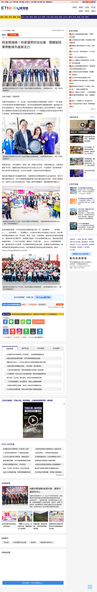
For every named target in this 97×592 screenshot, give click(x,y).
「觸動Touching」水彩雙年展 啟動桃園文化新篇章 (25, 526)
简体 (2, 2)
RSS (90, 2)
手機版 (7, 2)
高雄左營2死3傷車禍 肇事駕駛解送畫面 (89, 139)
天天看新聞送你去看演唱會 (85, 188)
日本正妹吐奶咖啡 (89, 171)
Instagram (77, 258)
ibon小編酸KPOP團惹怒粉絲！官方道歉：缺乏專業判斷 (81, 61)
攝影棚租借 (49, 2)
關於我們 (84, 239)
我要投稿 (72, 239)
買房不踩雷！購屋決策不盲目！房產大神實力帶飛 (86, 210)
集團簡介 (90, 239)
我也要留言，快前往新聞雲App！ (33, 583)
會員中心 (27, 2)
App (11, 2)
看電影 (75, 7)
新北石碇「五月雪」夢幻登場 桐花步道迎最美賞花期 (24, 378)
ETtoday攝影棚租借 (83, 223)
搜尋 (80, 2)
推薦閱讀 (9, 348)
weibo (92, 2)
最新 (2, 17)
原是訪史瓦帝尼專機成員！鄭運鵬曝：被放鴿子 (81, 73)
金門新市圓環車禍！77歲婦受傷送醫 (16, 453)
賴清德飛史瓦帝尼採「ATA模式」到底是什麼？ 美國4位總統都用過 (81, 87)
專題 (18, 17)
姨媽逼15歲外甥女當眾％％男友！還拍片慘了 (82, 47)
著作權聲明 (73, 247)
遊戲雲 (93, 11)
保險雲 (87, 11)
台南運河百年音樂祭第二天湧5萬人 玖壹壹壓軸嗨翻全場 (25, 354)
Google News (95, 2)
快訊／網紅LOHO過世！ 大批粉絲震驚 (83, 92)
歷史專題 (21, 2)
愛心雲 (93, 7)
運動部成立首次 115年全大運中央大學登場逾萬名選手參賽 (26, 362)
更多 (93, 109)
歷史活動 (15, 2)
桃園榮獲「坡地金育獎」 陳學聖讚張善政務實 (40, 526)
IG (88, 2)
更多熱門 (60, 475)
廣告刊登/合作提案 (75, 242)
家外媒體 (33, 2)
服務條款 (91, 244)
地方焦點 (13, 35)
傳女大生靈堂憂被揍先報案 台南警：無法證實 (81, 35)
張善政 (33, 542)
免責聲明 (79, 247)
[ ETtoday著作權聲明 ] (35, 337)
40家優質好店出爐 (19, 542)
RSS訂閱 (72, 250)
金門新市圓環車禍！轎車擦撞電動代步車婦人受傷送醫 (26, 370)
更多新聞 (59, 304)
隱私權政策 (85, 244)
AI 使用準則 (86, 247)
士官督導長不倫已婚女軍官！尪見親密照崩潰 (81, 81)
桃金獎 (6, 542)
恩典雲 (81, 11)
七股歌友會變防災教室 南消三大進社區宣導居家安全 (24, 385)
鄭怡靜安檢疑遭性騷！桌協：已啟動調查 (81, 96)
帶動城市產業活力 (46, 542)
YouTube (86, 2)
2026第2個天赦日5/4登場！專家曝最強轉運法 (82, 105)
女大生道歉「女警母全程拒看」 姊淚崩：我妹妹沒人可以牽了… (89, 150)
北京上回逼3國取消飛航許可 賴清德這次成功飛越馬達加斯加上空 (82, 67)
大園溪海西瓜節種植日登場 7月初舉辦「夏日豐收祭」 (25, 366)
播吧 (14, 17)
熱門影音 (25, 348)
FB (83, 2)
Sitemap (78, 244)
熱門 (10, 17)
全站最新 (56, 348)
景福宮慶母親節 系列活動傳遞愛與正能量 (17, 460)
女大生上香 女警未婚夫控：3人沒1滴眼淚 (82, 52)
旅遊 (35, 17)
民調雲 (81, 7)
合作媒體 (91, 242)
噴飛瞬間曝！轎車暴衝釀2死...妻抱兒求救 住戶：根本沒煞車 (89, 162)
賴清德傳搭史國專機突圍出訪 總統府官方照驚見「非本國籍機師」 (35, 314)
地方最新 (40, 348)
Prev (63, 314)
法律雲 (87, 7)
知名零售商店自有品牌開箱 (85, 198)
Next (60, 314)
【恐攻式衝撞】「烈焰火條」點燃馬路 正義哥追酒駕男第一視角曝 (27, 400)
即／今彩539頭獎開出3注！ (79, 57)
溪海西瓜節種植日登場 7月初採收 (15, 464)
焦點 (6, 17)
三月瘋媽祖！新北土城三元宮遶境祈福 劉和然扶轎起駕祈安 (26, 374)
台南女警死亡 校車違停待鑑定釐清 (46, 453)
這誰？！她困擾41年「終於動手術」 (82, 101)
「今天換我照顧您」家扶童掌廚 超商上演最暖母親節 (24, 381)
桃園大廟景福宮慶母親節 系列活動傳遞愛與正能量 (23, 358)
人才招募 (78, 239)
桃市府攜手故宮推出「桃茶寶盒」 (9, 525)
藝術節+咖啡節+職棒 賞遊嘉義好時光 (47, 468)
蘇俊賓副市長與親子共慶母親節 (45, 460)
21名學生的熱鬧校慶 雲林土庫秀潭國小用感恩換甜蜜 (24, 389)
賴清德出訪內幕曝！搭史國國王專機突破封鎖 (82, 41)
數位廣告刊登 (41, 2)
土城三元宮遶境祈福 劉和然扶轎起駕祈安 (17, 472)
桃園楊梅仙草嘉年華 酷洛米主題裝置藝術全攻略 (57, 526)
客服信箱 (72, 244)
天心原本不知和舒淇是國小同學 (80, 78)
